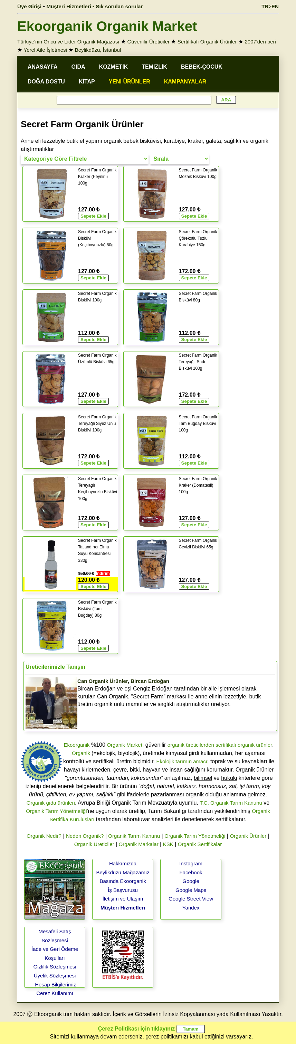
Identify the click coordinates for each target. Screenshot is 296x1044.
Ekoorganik (76, 745)
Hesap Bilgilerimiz (55, 984)
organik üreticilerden (191, 745)
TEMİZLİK (154, 67)
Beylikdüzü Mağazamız (122, 872)
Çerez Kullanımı (54, 993)
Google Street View (191, 899)
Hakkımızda (122, 863)
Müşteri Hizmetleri (123, 908)
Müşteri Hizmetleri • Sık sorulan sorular (95, 6)
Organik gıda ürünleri (51, 803)
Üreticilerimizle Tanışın (55, 667)
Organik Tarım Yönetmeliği (56, 811)
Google (190, 881)
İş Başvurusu (123, 890)
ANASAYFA (43, 67)
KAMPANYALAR (185, 81)
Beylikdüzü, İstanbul (98, 50)
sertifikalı (226, 745)
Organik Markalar (139, 844)
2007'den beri (260, 41)
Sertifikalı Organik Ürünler (207, 41)
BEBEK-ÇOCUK (201, 67)
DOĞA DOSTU (46, 81)
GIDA (78, 67)
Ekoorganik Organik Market (107, 26)
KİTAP (87, 81)
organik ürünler (255, 745)
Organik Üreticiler (94, 844)
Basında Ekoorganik (122, 881)
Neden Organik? (85, 836)
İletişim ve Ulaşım (123, 899)
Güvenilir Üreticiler (148, 41)
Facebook (191, 872)
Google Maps (190, 890)
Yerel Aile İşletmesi (45, 50)
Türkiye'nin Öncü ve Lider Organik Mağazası (68, 41)
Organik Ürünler (248, 836)
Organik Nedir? (44, 836)
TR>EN (270, 6)
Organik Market (124, 745)
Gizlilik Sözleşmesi (54, 967)
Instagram (190, 863)
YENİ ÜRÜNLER (129, 81)
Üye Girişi (29, 6)
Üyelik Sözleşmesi (55, 975)
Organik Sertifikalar (200, 844)
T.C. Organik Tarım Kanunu (231, 803)
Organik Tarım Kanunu (134, 836)
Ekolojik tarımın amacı (181, 761)
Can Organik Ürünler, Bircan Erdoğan (123, 681)
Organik (81, 753)
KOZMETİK (113, 67)
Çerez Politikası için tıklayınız (136, 1029)
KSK (168, 844)
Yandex (191, 908)
